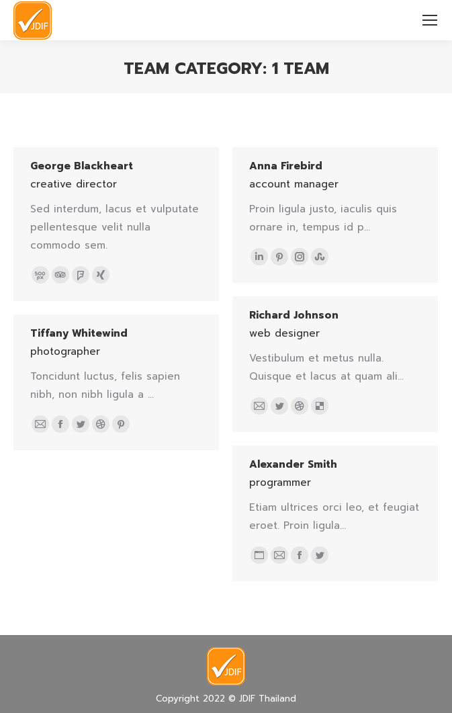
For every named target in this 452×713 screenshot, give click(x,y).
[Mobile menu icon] (430, 20)
